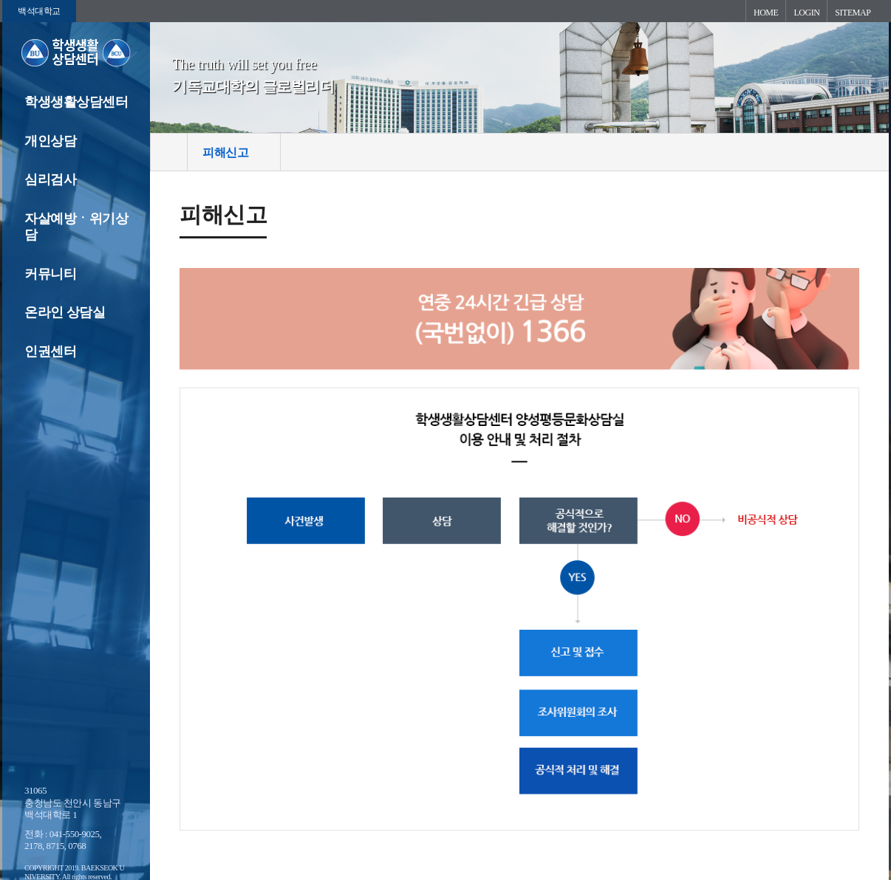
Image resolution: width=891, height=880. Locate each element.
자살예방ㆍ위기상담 (76, 227)
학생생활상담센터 (76, 101)
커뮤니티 (50, 274)
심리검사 (50, 179)
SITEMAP (852, 12)
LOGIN (806, 12)
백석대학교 (39, 11)
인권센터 (50, 351)
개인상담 (50, 141)
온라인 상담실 (64, 312)
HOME (766, 12)
